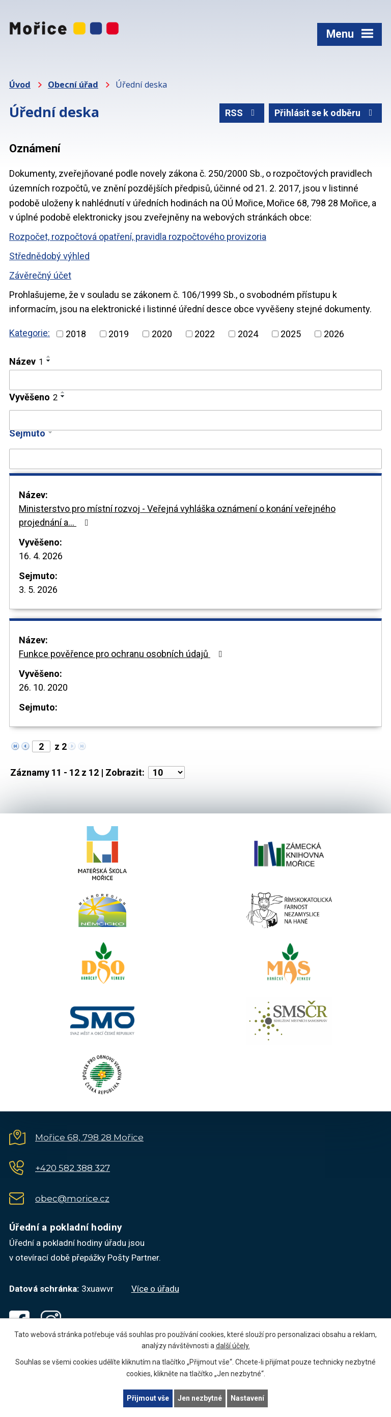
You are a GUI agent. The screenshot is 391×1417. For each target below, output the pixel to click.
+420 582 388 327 (72, 1168)
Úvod (20, 84)
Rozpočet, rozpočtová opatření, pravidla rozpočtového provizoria (137, 236)
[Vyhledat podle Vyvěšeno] (195, 420)
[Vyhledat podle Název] (195, 380)
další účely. (233, 1346)
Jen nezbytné (200, 1398)
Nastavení (247, 1398)
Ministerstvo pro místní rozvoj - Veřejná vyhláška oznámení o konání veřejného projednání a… (177, 515)
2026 (334, 334)
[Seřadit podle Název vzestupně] (48, 357)
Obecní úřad (73, 84)
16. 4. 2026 (41, 556)
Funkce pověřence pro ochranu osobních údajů (123, 653)
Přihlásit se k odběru (325, 112)
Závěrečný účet (40, 275)
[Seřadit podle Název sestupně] (48, 361)
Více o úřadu (155, 1289)
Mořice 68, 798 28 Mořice (89, 1137)
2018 (76, 334)
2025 (291, 334)
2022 (204, 334)
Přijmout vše (148, 1398)
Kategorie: (29, 333)
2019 (118, 334)
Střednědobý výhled (49, 256)
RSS (242, 112)
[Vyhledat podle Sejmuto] (195, 459)
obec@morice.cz (72, 1198)
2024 (248, 334)
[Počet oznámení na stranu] (166, 772)
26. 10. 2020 (43, 687)
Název (26, 361)
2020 (162, 334)
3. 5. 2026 (38, 589)
